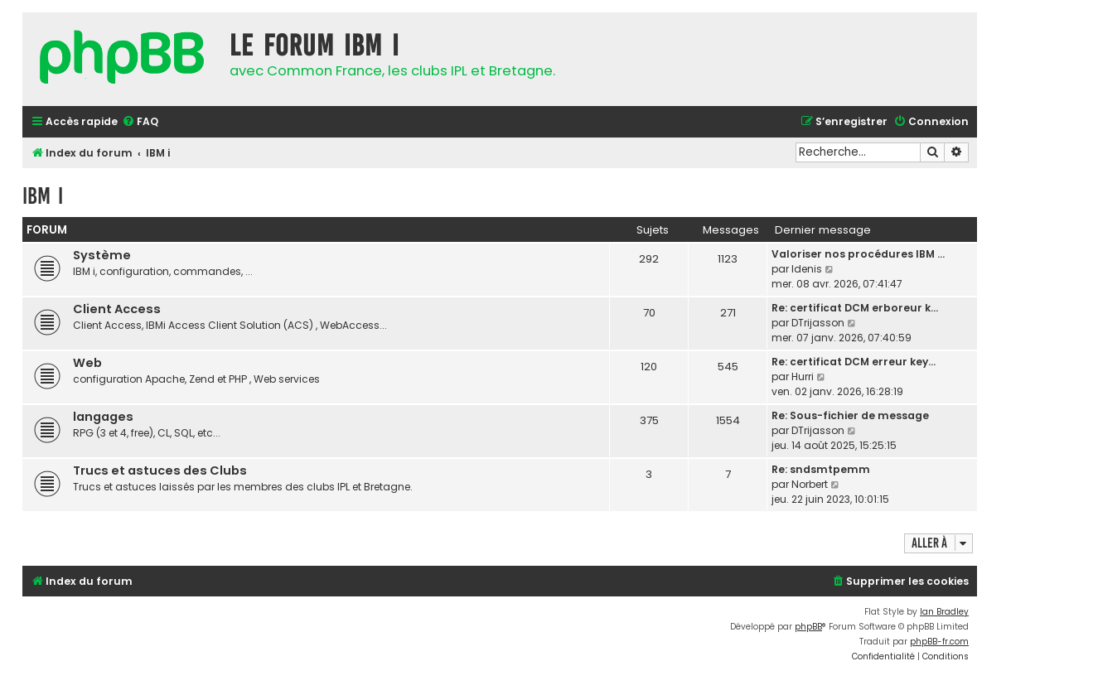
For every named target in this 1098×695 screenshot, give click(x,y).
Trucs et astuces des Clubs (160, 470)
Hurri (802, 376)
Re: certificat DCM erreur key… (854, 362)
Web (87, 363)
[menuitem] (140, 122)
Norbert (809, 484)
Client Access (117, 309)
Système (102, 255)
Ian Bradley (944, 612)
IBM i (42, 196)
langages (103, 416)
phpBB (808, 626)
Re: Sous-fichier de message (850, 415)
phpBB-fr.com (939, 641)
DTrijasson (817, 323)
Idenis (806, 269)
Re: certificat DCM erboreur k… (855, 308)
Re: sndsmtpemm (821, 469)
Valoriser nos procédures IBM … (858, 254)
